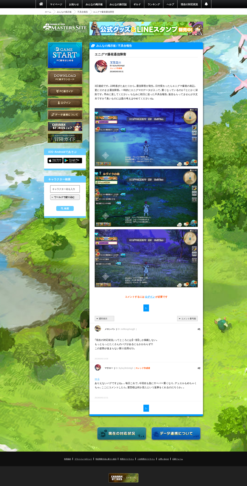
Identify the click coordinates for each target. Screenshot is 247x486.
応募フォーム (177, 458)
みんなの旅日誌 (118, 4)
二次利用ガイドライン (146, 458)
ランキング (154, 4)
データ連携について (65, 114)
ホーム (48, 11)
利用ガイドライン (127, 458)
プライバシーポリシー (83, 458)
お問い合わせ (163, 458)
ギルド (137, 4)
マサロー (115, 62)
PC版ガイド (65, 91)
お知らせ (74, 4)
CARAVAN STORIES (123, 478)
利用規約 (67, 458)
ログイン (65, 103)
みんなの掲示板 (94, 4)
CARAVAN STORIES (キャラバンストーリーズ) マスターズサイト (65, 28)
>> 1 (97, 379)
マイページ (56, 4)
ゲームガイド (65, 138)
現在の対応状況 (189, 4)
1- (146, 308)
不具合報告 (82, 11)
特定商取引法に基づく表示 (106, 458)
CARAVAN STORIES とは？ (65, 126)
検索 (66, 208)
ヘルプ (170, 4)
